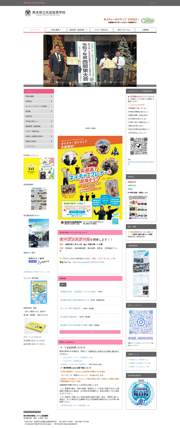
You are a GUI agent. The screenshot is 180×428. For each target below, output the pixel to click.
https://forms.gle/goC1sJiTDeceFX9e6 (88, 262)
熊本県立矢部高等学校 (34, 3)
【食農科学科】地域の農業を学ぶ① (74, 300)
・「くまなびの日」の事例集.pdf (71, 361)
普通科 (130, 189)
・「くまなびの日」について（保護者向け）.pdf (76, 357)
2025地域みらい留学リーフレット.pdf (36, 272)
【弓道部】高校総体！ (69, 317)
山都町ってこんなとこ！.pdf (139, 366)
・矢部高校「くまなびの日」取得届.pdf (73, 364)
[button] (33, 61)
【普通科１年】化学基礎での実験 (74, 325)
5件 (63, 285)
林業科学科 (132, 185)
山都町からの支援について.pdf (140, 363)
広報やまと (139, 359)
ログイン (153, 3)
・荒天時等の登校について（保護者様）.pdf (74, 405)
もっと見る (90, 332)
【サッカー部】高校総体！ (71, 308)
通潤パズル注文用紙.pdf (32, 337)
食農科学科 (132, 182)
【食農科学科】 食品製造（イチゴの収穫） (78, 292)
